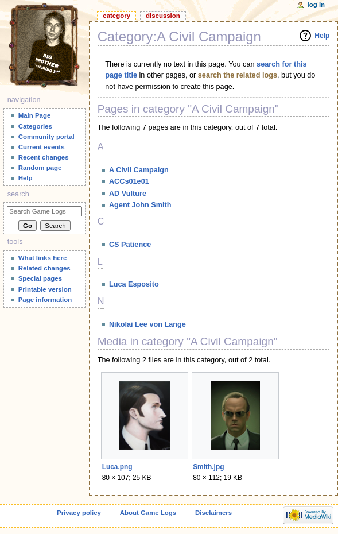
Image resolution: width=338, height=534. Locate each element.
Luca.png (117, 467)
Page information (45, 299)
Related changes (44, 268)
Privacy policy (79, 512)
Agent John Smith (140, 205)
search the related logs (237, 75)
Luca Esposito (134, 284)
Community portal (46, 136)
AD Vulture (127, 193)
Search (18, 194)
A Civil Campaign (139, 170)
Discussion (163, 15)
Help (321, 36)
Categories (35, 126)
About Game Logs (148, 512)
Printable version (45, 289)
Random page (40, 167)
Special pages (40, 278)
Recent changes (43, 157)
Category (116, 15)
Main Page (34, 115)
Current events (41, 147)
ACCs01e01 (129, 181)
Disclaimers (213, 512)
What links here (42, 257)
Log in (316, 4)
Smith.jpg (208, 467)
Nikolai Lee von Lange (147, 324)
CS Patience (130, 245)
